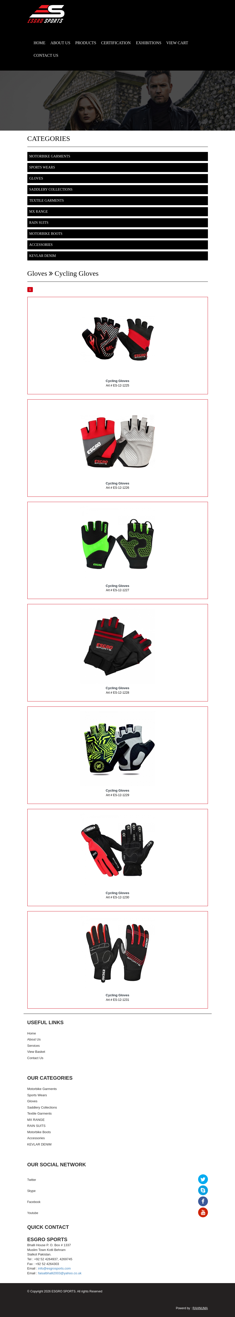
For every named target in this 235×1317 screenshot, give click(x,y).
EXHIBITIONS (148, 43)
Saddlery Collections (51, 189)
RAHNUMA (200, 1308)
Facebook (34, 1202)
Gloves (36, 178)
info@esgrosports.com (54, 1268)
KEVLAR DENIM (42, 256)
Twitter (31, 1180)
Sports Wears (42, 167)
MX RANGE (38, 211)
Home (31, 1033)
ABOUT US (60, 43)
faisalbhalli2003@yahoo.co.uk (60, 1273)
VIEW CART (177, 43)
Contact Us (35, 1058)
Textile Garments (46, 200)
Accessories (41, 245)
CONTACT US (46, 55)
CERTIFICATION (116, 43)
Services (33, 1046)
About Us (34, 1039)
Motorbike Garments (49, 156)
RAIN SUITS (39, 223)
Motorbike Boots (45, 234)
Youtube (32, 1213)
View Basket (36, 1052)
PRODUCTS (85, 43)
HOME (39, 43)
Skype (31, 1191)
